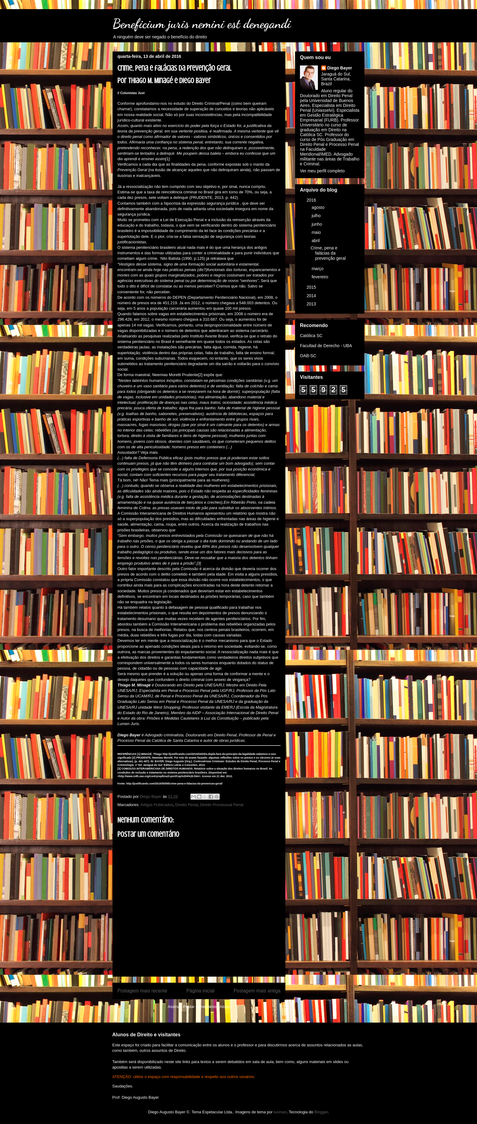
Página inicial (200, 990)
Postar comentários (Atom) (206, 1006)
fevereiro (320, 276)
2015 (312, 287)
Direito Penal (186, 804)
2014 (312, 295)
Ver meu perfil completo (322, 170)
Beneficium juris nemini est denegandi (202, 23)
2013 (312, 303)
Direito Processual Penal (221, 804)
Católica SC (311, 335)
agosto (319, 207)
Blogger (321, 1112)
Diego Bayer (339, 67)
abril (316, 240)
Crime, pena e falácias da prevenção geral (328, 253)
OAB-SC (308, 355)
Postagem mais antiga (257, 990)
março (318, 268)
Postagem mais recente (142, 990)
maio (317, 232)
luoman (280, 1112)
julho (317, 215)
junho (317, 224)
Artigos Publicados (156, 804)
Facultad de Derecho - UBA (326, 345)
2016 (312, 200)
